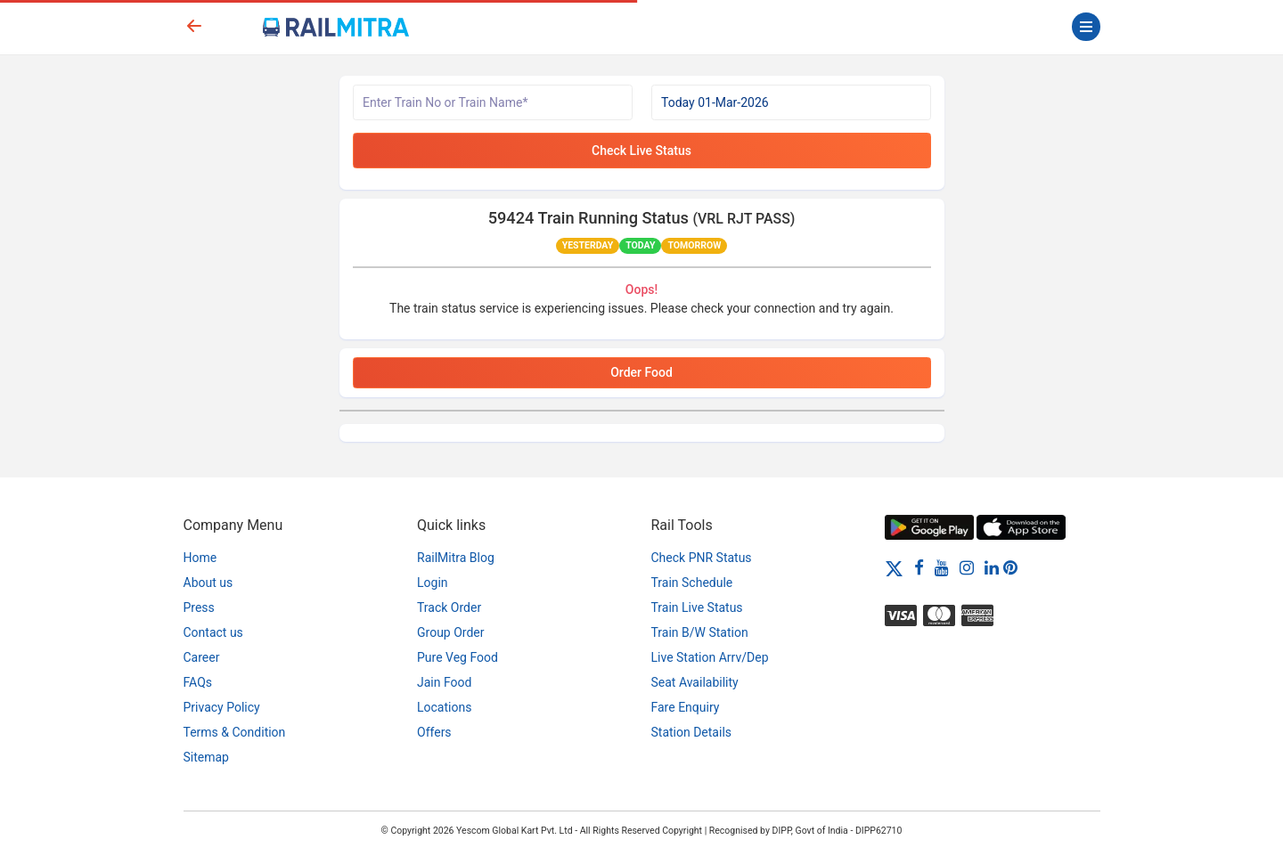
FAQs (198, 682)
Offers (434, 732)
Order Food (641, 372)
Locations (444, 707)
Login (432, 582)
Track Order (449, 607)
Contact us (213, 632)
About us (208, 582)
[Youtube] (942, 567)
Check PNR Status (701, 557)
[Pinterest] (1010, 567)
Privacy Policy (222, 707)
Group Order (451, 632)
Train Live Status (697, 607)
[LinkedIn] (992, 567)
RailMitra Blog (455, 557)
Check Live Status (641, 150)
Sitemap (206, 757)
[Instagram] (967, 567)
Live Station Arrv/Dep (710, 657)
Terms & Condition (235, 732)
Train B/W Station (699, 632)
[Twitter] (894, 567)
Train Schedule (692, 582)
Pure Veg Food (457, 657)
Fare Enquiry (685, 707)
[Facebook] (919, 567)
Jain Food (444, 682)
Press (199, 607)
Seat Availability (695, 682)
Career (202, 657)
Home (200, 557)
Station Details (691, 732)
